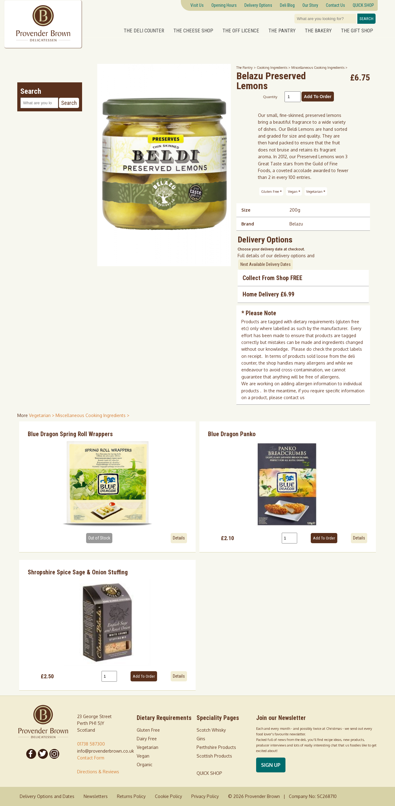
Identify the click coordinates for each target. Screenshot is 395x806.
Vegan (294, 191)
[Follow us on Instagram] (54, 754)
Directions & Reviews (98, 771)
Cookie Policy (168, 796)
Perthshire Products (216, 747)
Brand (247, 223)
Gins (201, 738)
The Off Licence (240, 30)
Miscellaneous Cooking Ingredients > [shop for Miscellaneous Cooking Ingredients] (92, 415)
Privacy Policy (205, 796)
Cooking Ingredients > (274, 67)
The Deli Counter (144, 30)
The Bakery (318, 30)
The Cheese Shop (193, 30)
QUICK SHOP (209, 773)
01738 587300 (91, 743)
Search (366, 18)
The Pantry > (246, 67)
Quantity (270, 96)
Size (245, 210)
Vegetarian (315, 191)
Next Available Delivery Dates (265, 264)
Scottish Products (214, 755)
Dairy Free (147, 738)
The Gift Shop (357, 30)
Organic (144, 764)
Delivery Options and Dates (47, 796)
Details (179, 537)
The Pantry (282, 30)
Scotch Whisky (211, 730)
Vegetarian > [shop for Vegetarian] (42, 415)
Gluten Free (271, 191)
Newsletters (96, 796)
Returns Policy (131, 796)
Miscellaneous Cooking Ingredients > (319, 67)
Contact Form (90, 757)
